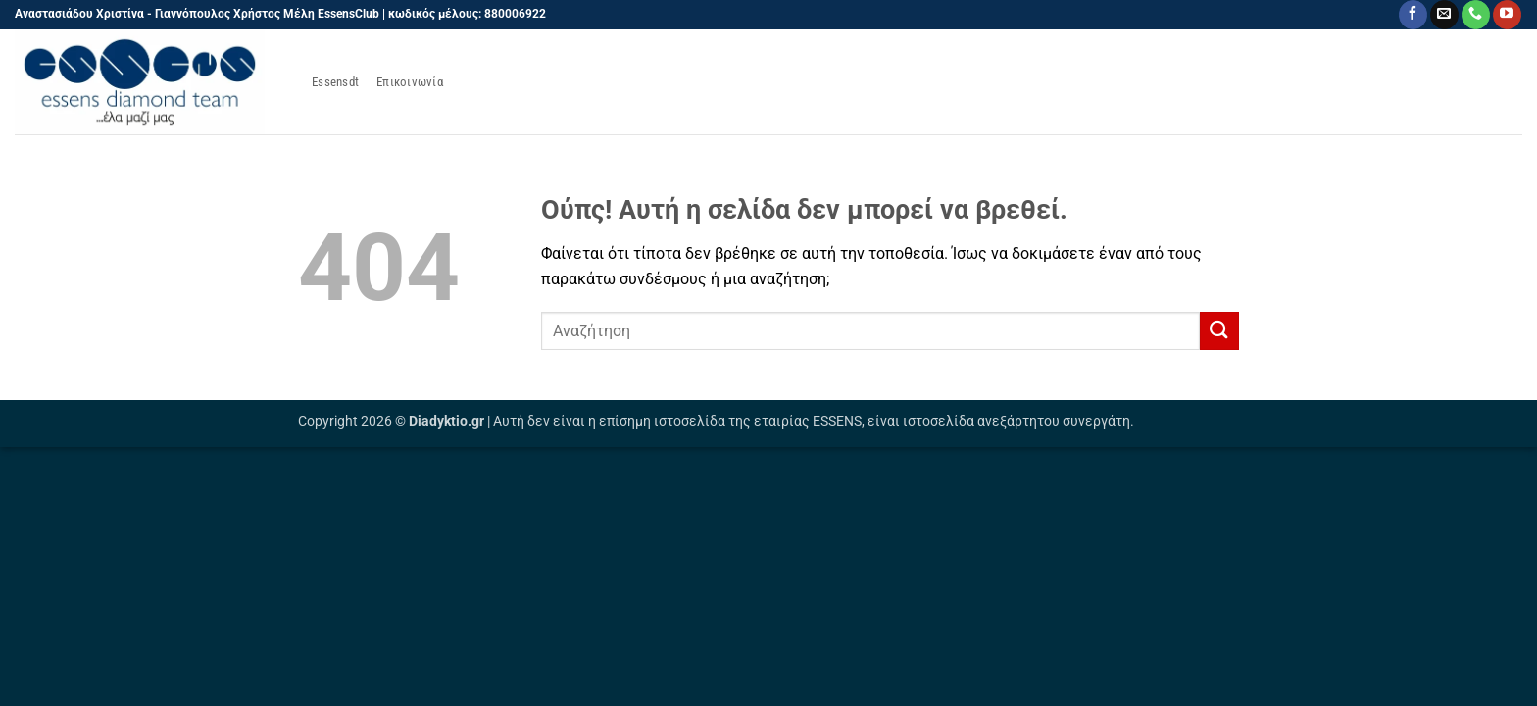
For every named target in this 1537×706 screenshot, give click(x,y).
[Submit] (1219, 331)
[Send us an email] (1444, 14)
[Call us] (1476, 14)
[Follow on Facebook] (1413, 14)
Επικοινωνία (409, 82)
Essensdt (335, 82)
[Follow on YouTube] (1507, 14)
